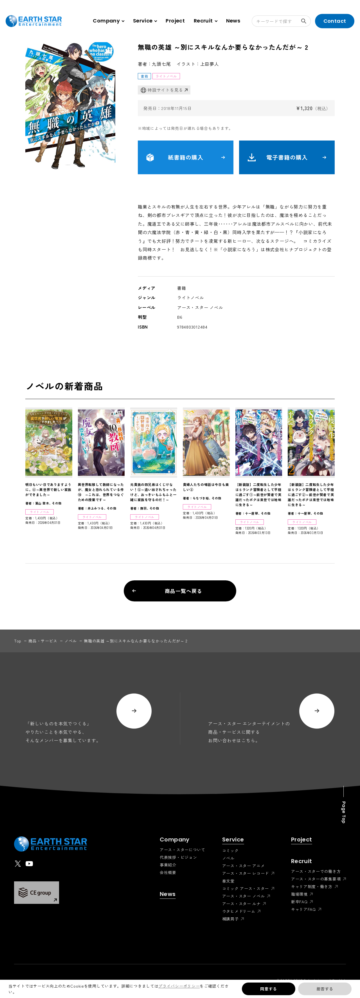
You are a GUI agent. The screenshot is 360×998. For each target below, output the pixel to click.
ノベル (70, 641)
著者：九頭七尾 (154, 63)
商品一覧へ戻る (167, 590)
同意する (268, 989)
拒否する (324, 989)
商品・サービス (42, 641)
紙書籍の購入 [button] (185, 157)
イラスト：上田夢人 (198, 63)
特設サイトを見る (162, 90)
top (17, 641)
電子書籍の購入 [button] (287, 157)
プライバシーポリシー (179, 986)
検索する (306, 21)
